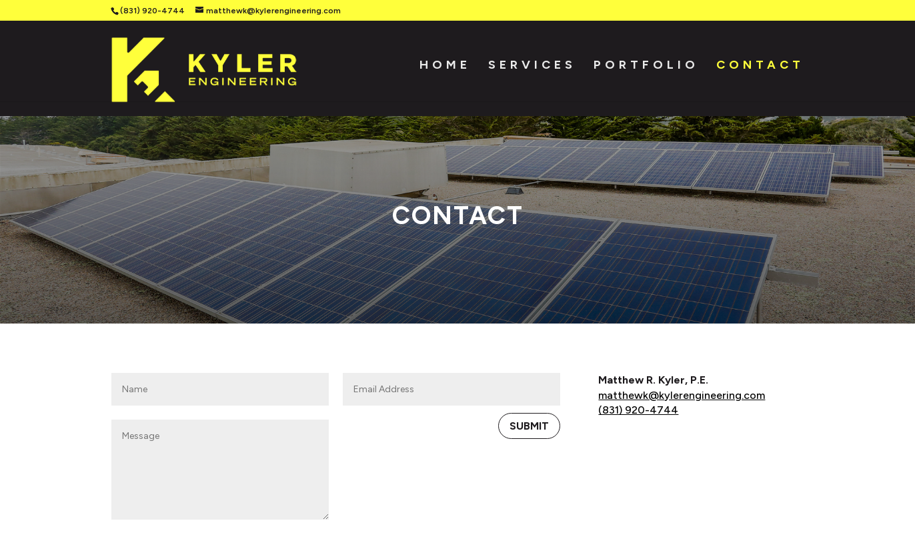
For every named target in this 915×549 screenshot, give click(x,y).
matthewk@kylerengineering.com (681, 316)
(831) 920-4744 (152, 10)
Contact (760, 71)
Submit (529, 347)
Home (445, 71)
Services (532, 71)
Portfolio (646, 71)
